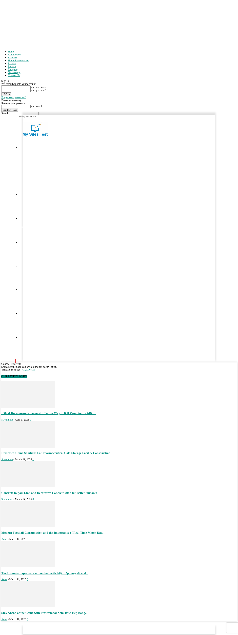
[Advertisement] (119, 24)
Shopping (13, 69)
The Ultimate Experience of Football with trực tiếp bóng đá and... (44, 573)
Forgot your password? (13, 97)
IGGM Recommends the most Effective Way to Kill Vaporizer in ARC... (48, 413)
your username (38, 87)
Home (11, 51)
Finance (12, 66)
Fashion (12, 63)
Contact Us (14, 75)
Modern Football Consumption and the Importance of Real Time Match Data (52, 532)
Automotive (14, 54)
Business (12, 57)
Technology (14, 72)
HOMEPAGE (27, 369)
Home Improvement (18, 60)
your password (38, 90)
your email (36, 106)
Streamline (7, 419)
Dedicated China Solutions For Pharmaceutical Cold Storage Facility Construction (55, 453)
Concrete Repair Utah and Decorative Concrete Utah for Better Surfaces (49, 493)
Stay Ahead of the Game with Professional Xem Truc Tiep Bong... (44, 613)
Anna (4, 539)
